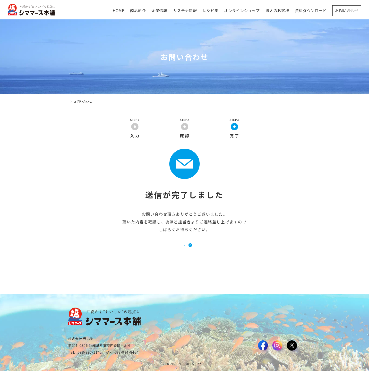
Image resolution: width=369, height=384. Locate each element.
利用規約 (258, 366)
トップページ (77, 101)
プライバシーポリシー (285, 366)
